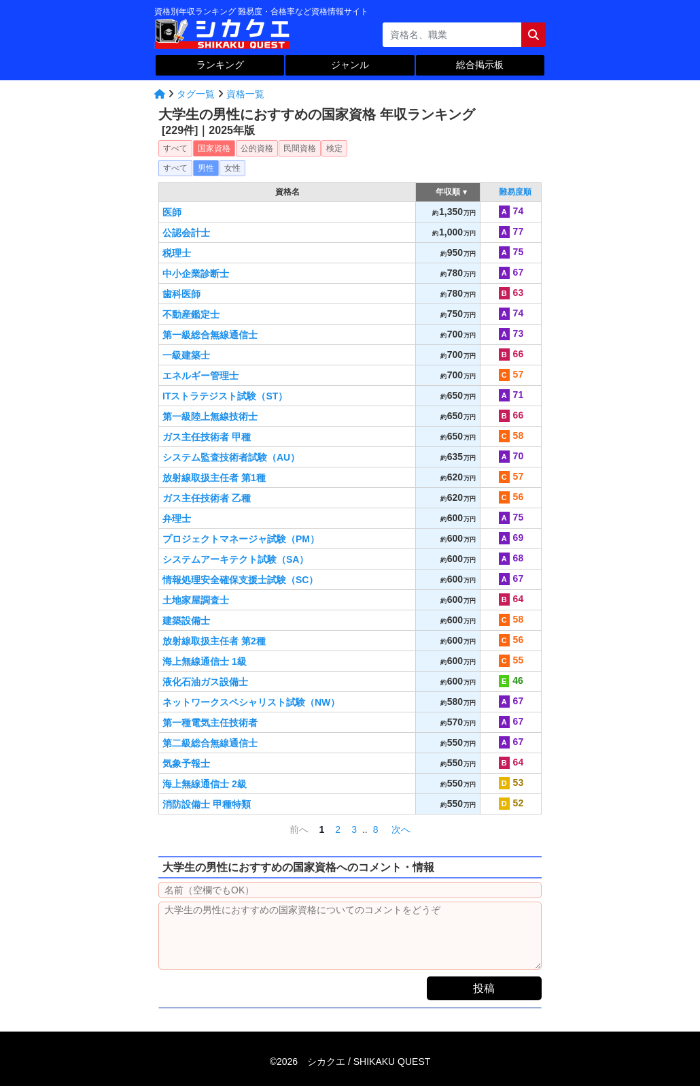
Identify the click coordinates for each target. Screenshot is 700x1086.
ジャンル (350, 64)
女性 (232, 168)
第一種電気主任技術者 (210, 722)
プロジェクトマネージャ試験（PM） (240, 538)
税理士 (176, 253)
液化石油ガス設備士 (205, 681)
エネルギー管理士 (200, 375)
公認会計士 (186, 232)
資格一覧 (245, 93)
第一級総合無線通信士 (210, 334)
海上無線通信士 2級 (204, 783)
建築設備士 (186, 620)
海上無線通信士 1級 (204, 661)
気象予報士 (186, 763)
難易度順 (515, 192)
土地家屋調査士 (195, 600)
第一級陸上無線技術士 (210, 416)
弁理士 (176, 518)
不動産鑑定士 (191, 314)
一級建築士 (186, 355)
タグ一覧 (196, 93)
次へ (402, 829)
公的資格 (257, 148)
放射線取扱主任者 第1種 (214, 477)
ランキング (220, 64)
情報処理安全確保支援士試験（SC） (240, 579)
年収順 (448, 192)
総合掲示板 (480, 64)
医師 (171, 212)
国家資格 (214, 148)
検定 (334, 148)
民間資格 (299, 148)
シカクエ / (368, 1061)
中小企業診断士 (195, 273)
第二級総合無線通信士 (210, 743)
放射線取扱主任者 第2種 (214, 641)
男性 (206, 168)
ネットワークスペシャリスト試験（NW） (251, 702)
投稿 (484, 988)
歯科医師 (181, 294)
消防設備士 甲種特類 (206, 804)
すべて (175, 148)
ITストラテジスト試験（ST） (224, 396)
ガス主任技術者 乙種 (206, 498)
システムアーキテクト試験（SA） (235, 559)
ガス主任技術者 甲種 (206, 436)
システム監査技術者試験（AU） (231, 457)
